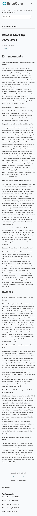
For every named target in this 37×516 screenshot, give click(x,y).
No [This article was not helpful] (23, 476)
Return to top (7, 487)
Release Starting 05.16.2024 (10, 508)
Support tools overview (9, 511)
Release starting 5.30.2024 (10, 504)
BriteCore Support (7, 10)
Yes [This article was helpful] (13, 476)
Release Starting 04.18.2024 (10, 497)
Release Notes (18, 10)
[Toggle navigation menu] (31, 3)
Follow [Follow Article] (5, 48)
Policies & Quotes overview (10, 500)
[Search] (16, 17)
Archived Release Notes (8, 12)
